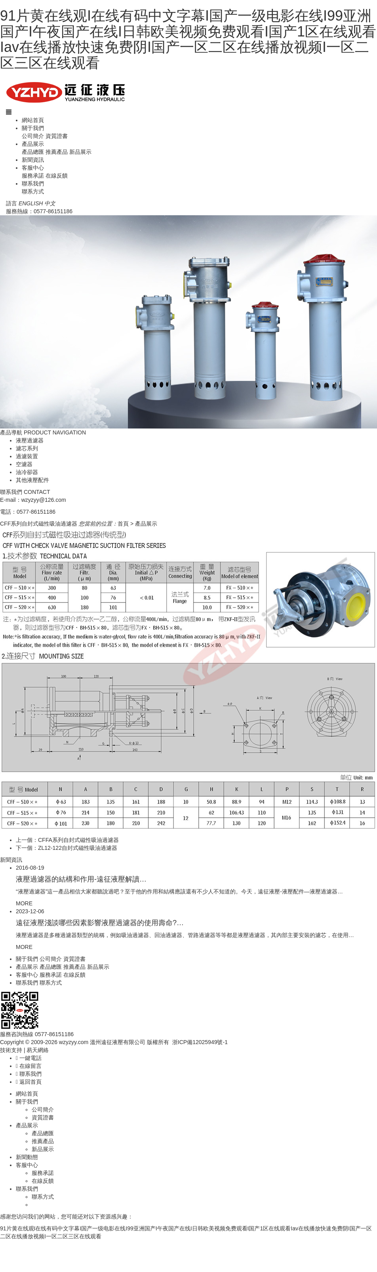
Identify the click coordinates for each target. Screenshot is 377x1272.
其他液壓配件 (32, 480)
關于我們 (33, 128)
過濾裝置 (27, 456)
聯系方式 (33, 191)
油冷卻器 (27, 472)
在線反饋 (57, 175)
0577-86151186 (53, 211)
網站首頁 (33, 120)
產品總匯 (33, 152)
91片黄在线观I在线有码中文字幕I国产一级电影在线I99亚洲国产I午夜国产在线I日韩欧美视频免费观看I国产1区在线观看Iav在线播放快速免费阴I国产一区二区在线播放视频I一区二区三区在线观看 (188, 39)
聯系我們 (33, 183)
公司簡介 (33, 136)
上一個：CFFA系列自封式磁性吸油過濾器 (67, 840)
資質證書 (57, 136)
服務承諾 (33, 175)
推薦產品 (57, 152)
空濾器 (24, 464)
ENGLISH (31, 203)
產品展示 (33, 144)
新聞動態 (27, 1157)
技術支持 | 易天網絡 (24, 1050)
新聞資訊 (33, 160)
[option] (188, 321)
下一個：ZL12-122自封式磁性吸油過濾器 (66, 848)
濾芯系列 (27, 448)
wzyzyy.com (73, 1042)
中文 (49, 203)
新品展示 (80, 152)
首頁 (123, 523)
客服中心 (33, 167)
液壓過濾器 (30, 440)
